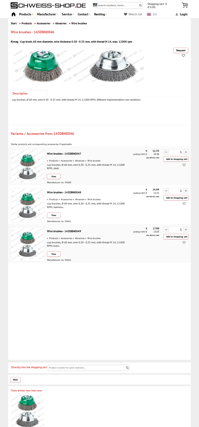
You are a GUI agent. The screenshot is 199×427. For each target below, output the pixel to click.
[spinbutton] (174, 152)
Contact (84, 15)
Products (26, 15)
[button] (185, 152)
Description (20, 93)
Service (68, 15)
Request (180, 50)
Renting (101, 15)
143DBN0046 (64, 133)
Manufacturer (48, 15)
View (53, 176)
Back (15, 379)
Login (181, 14)
